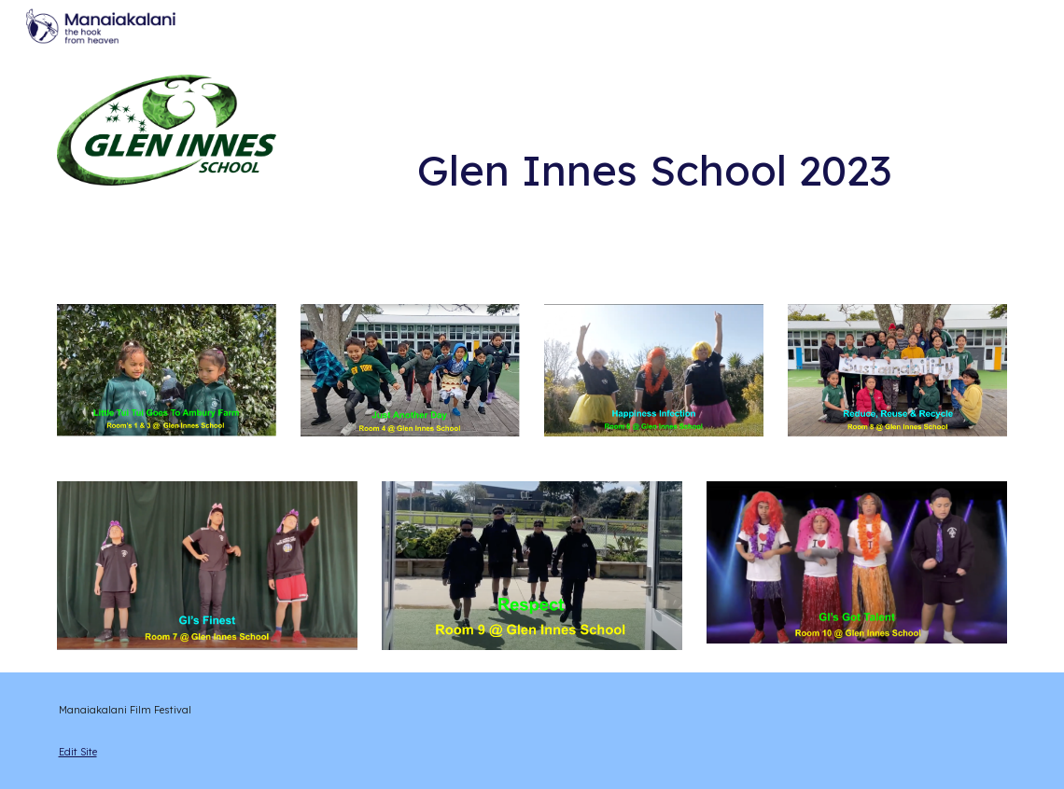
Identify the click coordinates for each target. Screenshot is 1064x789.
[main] (654, 141)
